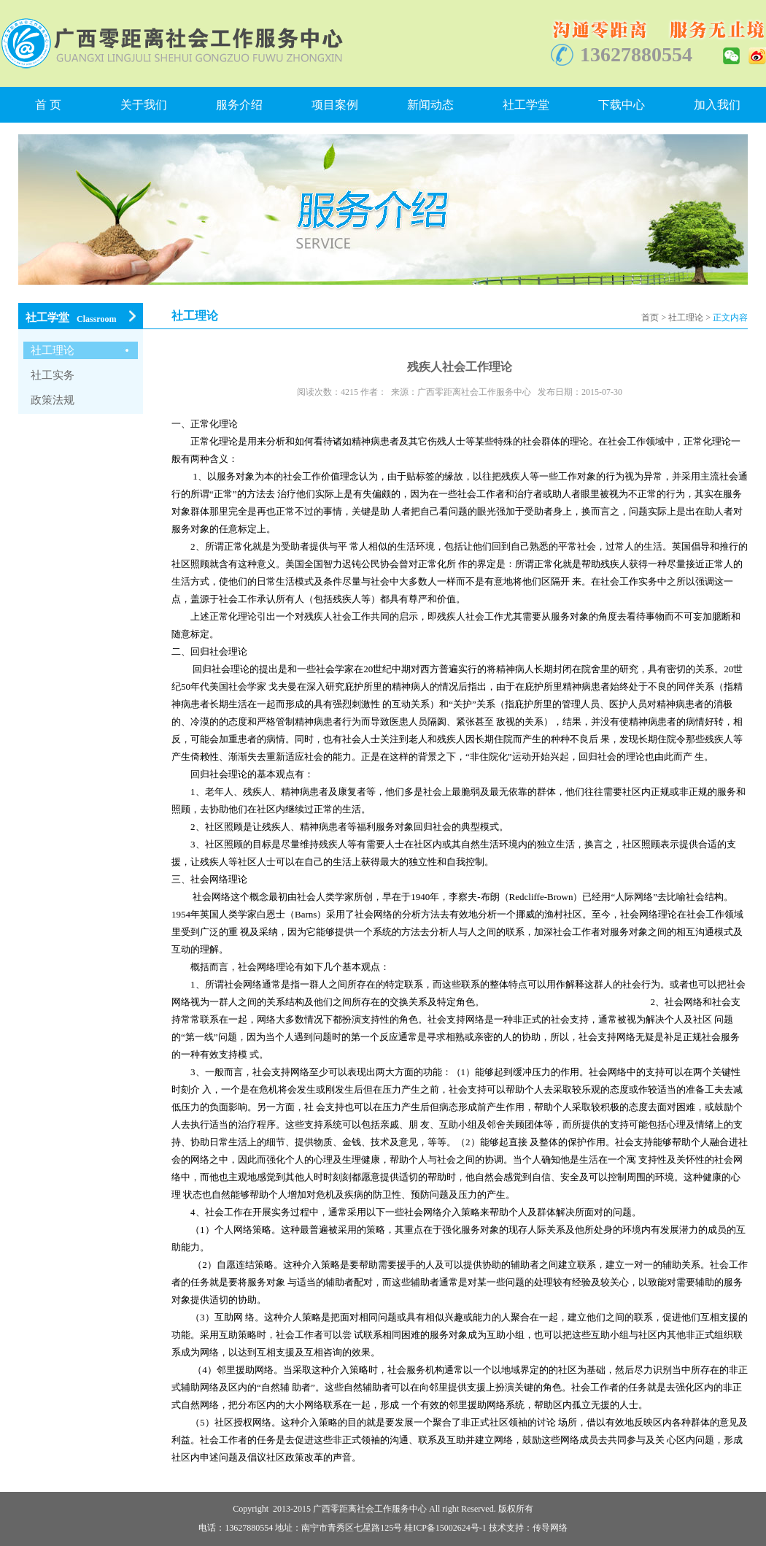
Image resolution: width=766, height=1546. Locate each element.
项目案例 (335, 105)
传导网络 (550, 1528)
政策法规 (52, 400)
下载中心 (621, 105)
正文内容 (730, 317)
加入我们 (717, 105)
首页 (650, 317)
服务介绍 (239, 105)
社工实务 (52, 375)
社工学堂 (526, 105)
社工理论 (685, 317)
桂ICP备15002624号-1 (445, 1528)
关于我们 (143, 105)
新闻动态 (430, 105)
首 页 (48, 105)
